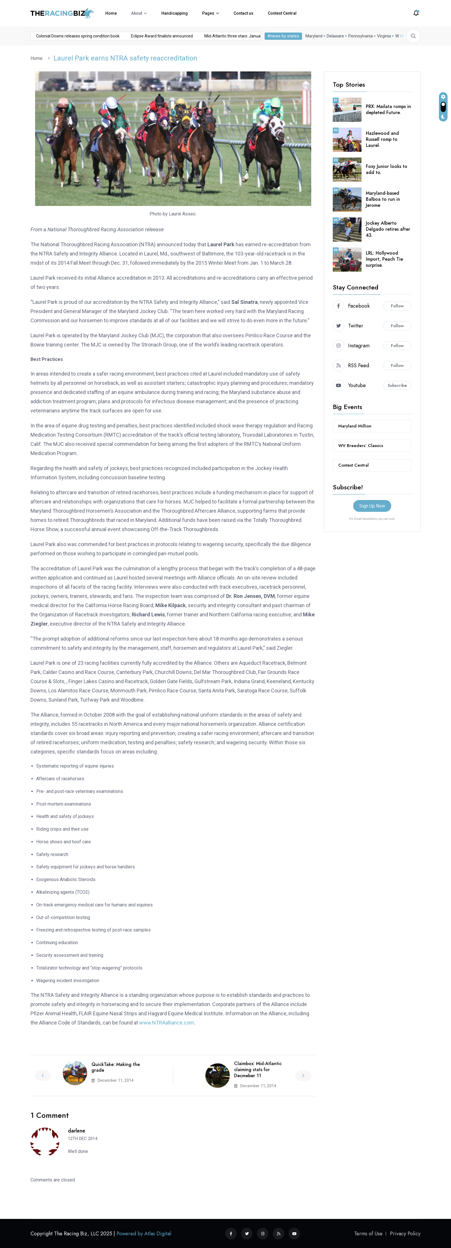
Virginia (384, 36)
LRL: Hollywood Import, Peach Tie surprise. (384, 259)
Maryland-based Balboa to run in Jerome (383, 199)
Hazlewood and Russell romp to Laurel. (382, 139)
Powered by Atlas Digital (143, 1233)
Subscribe (397, 385)
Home (111, 13)
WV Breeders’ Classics (360, 445)
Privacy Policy (405, 1233)
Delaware (335, 36)
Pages (208, 13)
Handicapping (174, 13)
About (136, 13)
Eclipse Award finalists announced (106, 36)
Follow (397, 306)
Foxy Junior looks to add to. (386, 169)
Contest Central (282, 13)
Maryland (313, 36)
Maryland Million (354, 426)
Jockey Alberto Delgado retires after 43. (388, 229)
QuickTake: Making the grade (115, 1067)
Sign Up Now (372, 506)
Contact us (243, 13)
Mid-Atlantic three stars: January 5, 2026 (185, 36)
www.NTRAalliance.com (166, 1023)
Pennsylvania (360, 36)
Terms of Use (368, 1233)
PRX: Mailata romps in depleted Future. (388, 109)
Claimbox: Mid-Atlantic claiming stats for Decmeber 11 (258, 1069)
